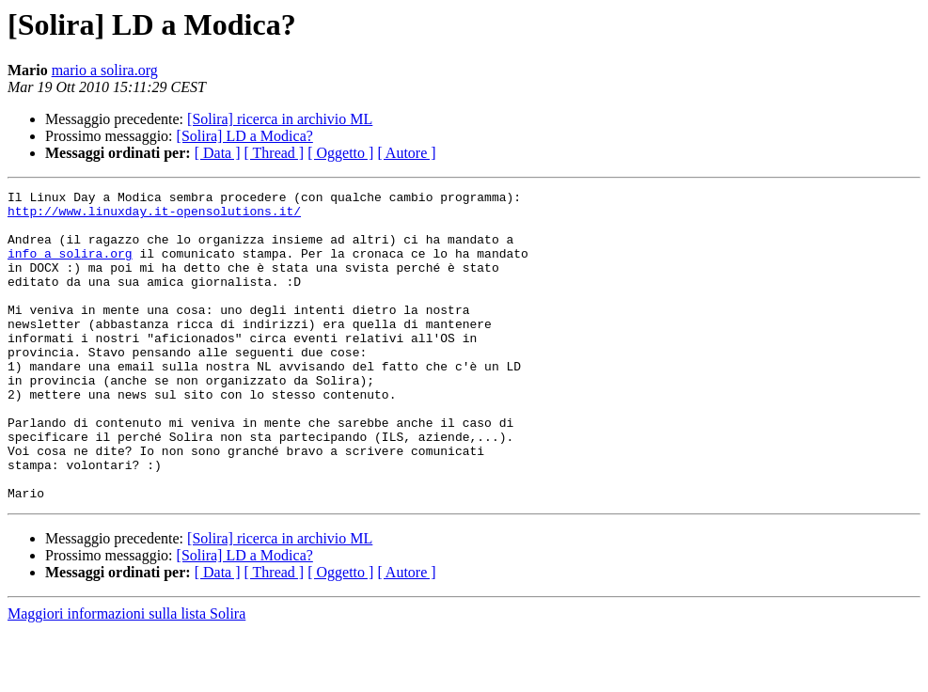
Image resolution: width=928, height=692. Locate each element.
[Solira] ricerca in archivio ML (279, 119)
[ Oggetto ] (340, 153)
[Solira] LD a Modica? (245, 136)
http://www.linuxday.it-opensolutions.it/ (154, 216)
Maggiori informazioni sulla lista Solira (126, 676)
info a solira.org (70, 267)
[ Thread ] (274, 153)
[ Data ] (218, 153)
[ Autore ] (406, 153)
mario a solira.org (105, 70)
